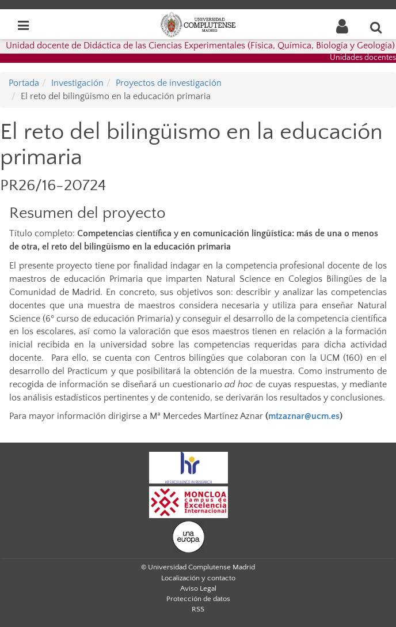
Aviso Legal (198, 588)
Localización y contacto (198, 578)
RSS (198, 609)
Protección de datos (198, 599)
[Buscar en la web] (376, 27)
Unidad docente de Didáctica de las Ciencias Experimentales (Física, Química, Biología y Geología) (200, 45)
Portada (24, 83)
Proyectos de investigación (169, 83)
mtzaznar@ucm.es (304, 416)
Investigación (77, 83)
